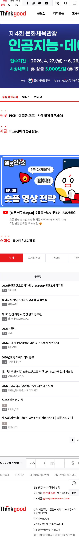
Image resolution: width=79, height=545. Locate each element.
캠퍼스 (26, 97)
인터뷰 (38, 97)
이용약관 (19, 475)
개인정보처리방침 (39, 475)
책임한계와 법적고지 (65, 475)
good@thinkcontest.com (56, 498)
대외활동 (58, 13)
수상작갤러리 (10, 97)
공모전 (41, 13)
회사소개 (4, 475)
